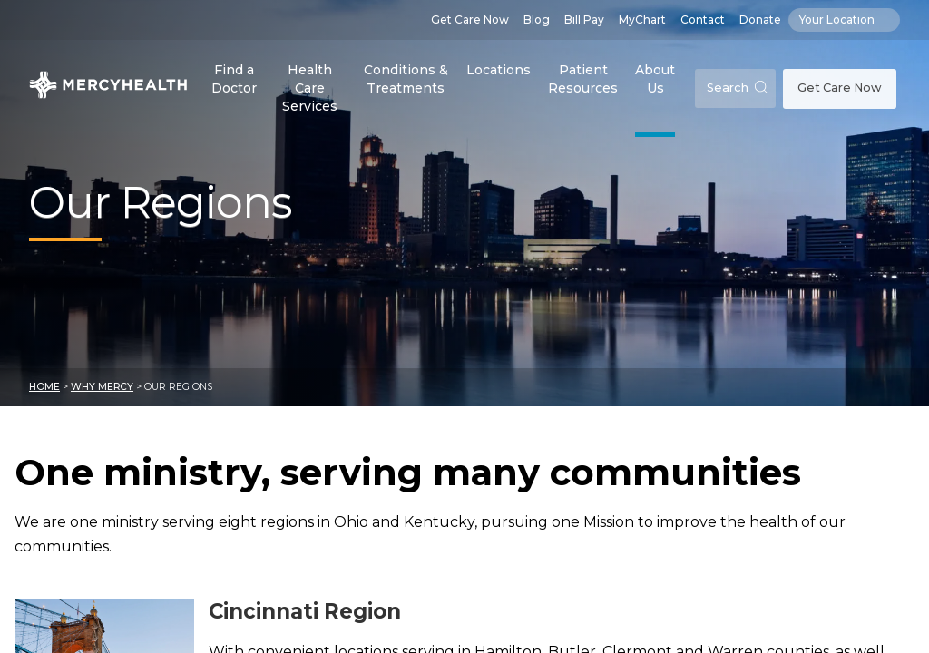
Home (44, 387)
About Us (655, 79)
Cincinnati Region (305, 611)
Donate (760, 19)
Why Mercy (102, 387)
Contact (702, 19)
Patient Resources (583, 79)
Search (737, 87)
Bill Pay (584, 19)
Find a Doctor (234, 79)
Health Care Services (309, 87)
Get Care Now (470, 19)
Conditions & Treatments (406, 79)
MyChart (642, 19)
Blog (536, 19)
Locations (498, 70)
